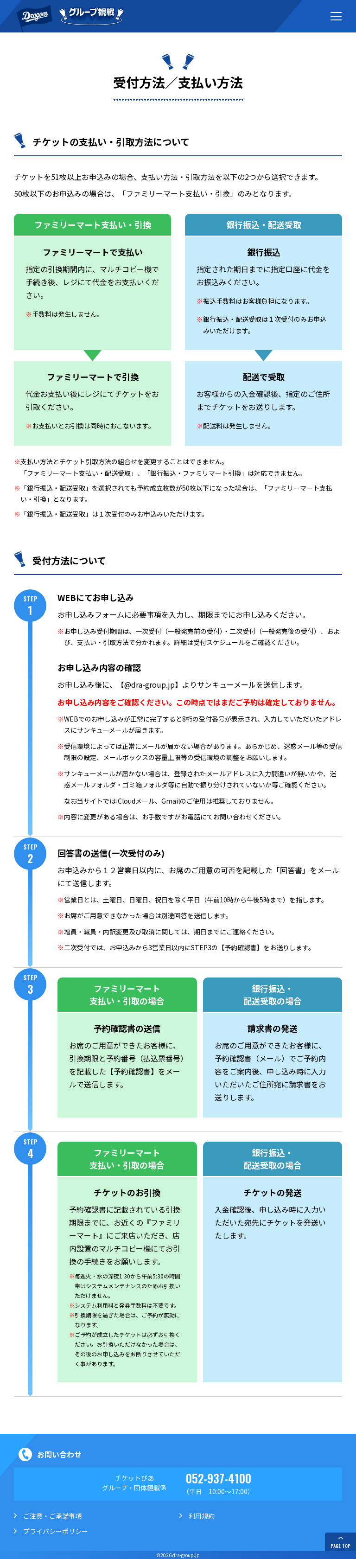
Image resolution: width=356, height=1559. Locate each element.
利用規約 (202, 1516)
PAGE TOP (340, 1545)
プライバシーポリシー (55, 1531)
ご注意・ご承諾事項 (52, 1516)
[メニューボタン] (336, 16)
